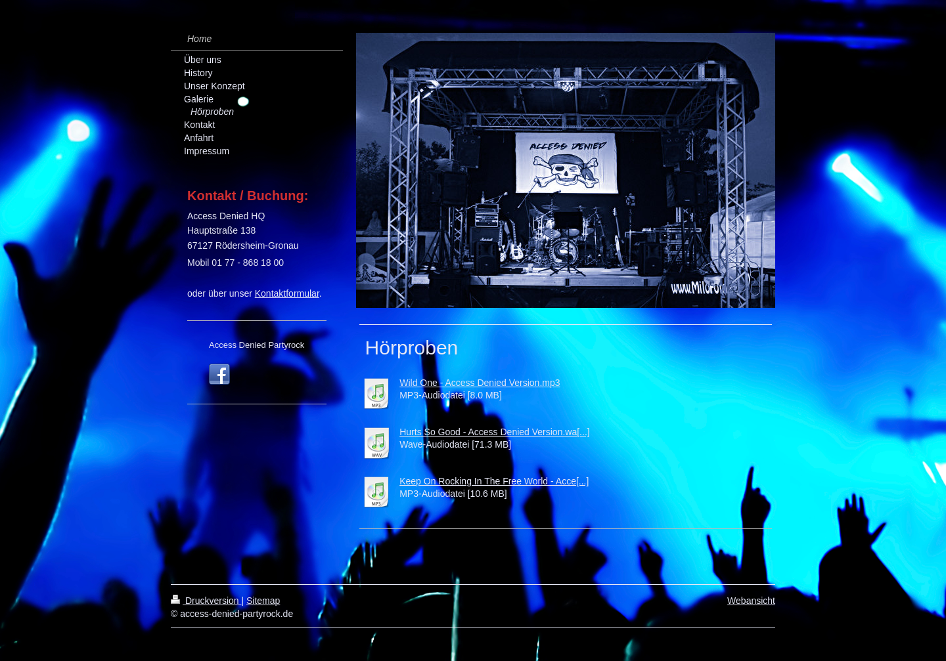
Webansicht (751, 600)
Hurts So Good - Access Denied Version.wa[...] (494, 432)
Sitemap (263, 600)
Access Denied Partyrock (256, 345)
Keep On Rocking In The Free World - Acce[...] (494, 481)
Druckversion (206, 600)
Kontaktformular (287, 293)
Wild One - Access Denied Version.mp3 (479, 382)
